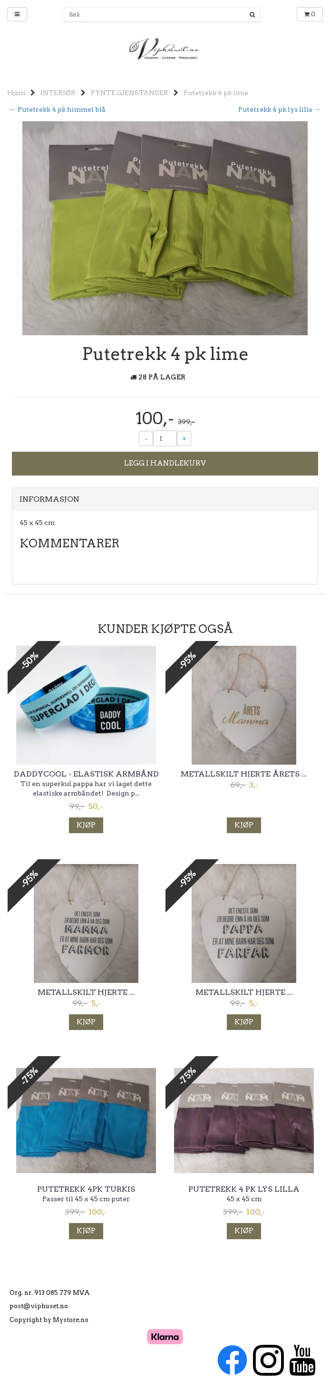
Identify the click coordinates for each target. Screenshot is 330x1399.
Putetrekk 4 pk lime (216, 93)
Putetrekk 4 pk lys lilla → (279, 109)
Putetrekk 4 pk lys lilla (244, 1189)
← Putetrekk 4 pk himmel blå (58, 109)
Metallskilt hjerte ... (86, 992)
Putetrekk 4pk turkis (86, 1189)
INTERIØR (58, 93)
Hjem (16, 93)
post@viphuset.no (39, 1306)
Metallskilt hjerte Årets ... (244, 774)
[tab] (165, 499)
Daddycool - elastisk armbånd (86, 774)
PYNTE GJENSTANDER (129, 93)
